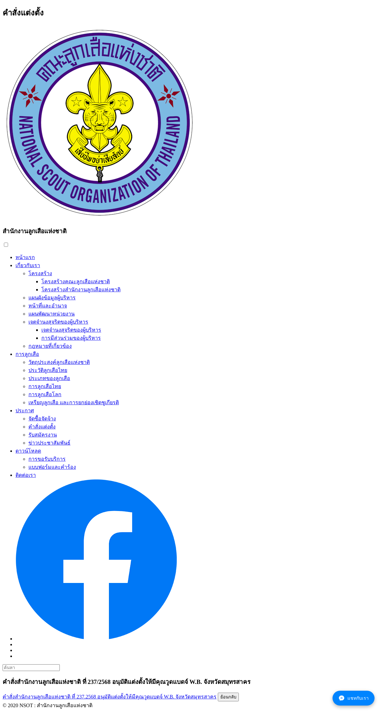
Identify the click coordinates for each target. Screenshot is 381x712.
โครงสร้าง (40, 273)
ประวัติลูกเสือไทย (47, 370)
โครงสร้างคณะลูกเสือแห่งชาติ (75, 281)
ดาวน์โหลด (28, 451)
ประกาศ (25, 410)
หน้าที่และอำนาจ (47, 305)
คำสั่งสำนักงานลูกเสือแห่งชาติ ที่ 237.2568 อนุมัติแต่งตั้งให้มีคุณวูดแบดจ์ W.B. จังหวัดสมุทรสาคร (110, 696)
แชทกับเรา (353, 698)
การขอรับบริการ (47, 459)
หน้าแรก (25, 257)
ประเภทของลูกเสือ (49, 378)
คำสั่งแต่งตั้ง (42, 426)
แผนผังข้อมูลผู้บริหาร (52, 297)
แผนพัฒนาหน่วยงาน (51, 313)
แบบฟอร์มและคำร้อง (52, 467)
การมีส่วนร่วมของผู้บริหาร (71, 338)
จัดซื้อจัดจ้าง (42, 418)
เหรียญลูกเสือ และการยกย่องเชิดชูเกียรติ (73, 402)
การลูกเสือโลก (44, 394)
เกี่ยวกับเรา (28, 265)
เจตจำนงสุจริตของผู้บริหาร (58, 322)
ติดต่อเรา (26, 475)
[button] (6, 245)
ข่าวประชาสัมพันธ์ (49, 443)
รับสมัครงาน (42, 434)
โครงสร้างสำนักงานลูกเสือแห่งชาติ (81, 289)
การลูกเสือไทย (44, 386)
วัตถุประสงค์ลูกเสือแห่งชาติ (59, 362)
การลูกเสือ (27, 354)
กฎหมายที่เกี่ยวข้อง (50, 346)
